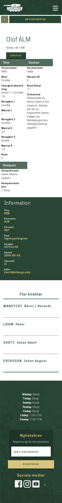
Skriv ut (16, 55)
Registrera (31, 464)
